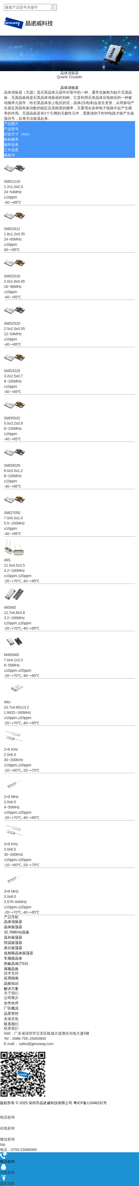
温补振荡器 (13, 937)
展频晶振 (11, 969)
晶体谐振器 (13, 922)
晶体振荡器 (13, 927)
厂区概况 (11, 1008)
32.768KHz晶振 (16, 932)
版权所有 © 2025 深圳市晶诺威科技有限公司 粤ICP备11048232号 (53, 1103)
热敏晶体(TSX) (16, 963)
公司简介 (11, 998)
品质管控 (11, 1013)
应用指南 (11, 978)
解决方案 (11, 989)
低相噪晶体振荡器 (18, 953)
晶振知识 (11, 983)
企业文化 (11, 1019)
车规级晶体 (13, 958)
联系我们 (11, 1024)
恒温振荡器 (13, 942)
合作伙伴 (11, 1003)
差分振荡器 (13, 948)
